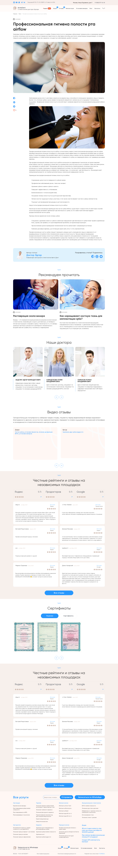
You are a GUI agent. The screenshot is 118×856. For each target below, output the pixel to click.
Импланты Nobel (63, 811)
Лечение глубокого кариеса (44, 810)
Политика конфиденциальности (67, 853)
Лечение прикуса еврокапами (22, 837)
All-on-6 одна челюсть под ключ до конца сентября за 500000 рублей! (92, 830)
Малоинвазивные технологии (21, 815)
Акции (55, 8)
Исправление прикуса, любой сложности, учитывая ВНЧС (21, 828)
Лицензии (49, 616)
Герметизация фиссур (42, 819)
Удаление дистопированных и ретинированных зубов (44, 828)
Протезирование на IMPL (20, 812)
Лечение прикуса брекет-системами (24, 832)
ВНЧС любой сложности (89, 806)
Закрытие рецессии (42, 821)
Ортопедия (16, 803)
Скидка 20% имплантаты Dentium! (91, 841)
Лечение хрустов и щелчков (90, 808)
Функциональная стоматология (91, 803)
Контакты (97, 8)
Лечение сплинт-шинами (89, 817)
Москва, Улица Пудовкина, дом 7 (82, 2)
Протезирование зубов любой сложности (21, 809)
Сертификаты (68, 616)
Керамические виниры (19, 806)
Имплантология (63, 803)
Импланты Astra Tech (65, 806)
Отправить (66, 797)
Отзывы (61, 8)
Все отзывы (59, 593)
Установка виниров (81, 8)
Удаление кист (40, 834)
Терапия (38, 803)
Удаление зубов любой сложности (46, 832)
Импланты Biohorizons (65, 808)
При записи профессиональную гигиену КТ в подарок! (93, 836)
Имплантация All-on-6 (65, 816)
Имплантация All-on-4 (65, 813)
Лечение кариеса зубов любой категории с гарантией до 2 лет (45, 806)
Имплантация (70, 8)
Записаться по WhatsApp (89, 797)
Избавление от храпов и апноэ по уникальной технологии (91, 811)
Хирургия (38, 825)
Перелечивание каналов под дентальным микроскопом (44, 815)
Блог (91, 8)
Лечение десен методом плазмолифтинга (66, 836)
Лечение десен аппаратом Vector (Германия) (69, 832)
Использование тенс (88, 815)
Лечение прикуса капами (20, 834)
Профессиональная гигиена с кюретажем (67, 828)
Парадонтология (64, 825)
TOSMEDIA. (102, 853)
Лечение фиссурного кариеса (45, 812)
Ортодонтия (17, 825)
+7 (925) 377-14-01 (100, 2)
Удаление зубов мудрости (43, 837)
